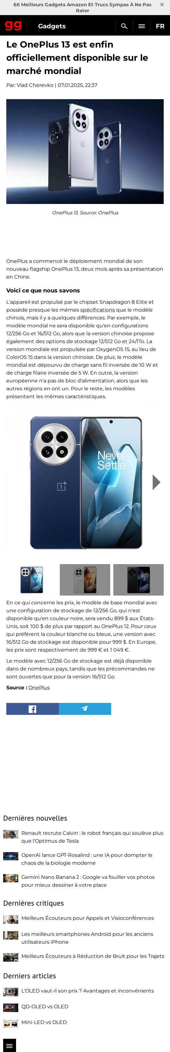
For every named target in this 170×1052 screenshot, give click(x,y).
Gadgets (52, 26)
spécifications (97, 310)
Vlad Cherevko (35, 85)
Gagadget (13, 24)
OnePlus (39, 688)
